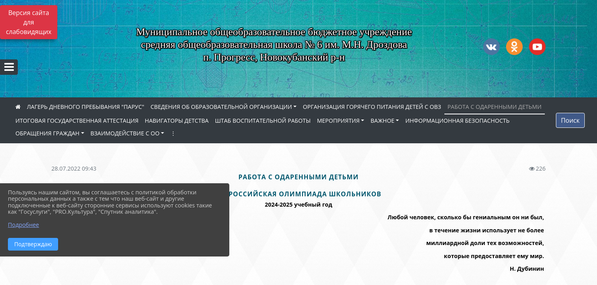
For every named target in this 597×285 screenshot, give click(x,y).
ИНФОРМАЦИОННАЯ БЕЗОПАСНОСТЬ (457, 120)
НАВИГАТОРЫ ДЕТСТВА (176, 120)
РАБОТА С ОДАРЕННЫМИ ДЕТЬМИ (495, 106)
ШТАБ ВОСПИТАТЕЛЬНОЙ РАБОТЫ (263, 120)
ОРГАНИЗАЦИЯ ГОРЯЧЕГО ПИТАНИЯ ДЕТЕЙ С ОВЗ (372, 106)
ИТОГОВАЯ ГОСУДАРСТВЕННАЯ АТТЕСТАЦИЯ (76, 120)
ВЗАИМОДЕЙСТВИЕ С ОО (125, 133)
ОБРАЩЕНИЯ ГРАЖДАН (47, 133)
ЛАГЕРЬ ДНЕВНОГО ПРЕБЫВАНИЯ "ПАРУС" (85, 106)
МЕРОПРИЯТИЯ (338, 120)
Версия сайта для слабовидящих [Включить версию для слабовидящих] (28, 22)
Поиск (570, 120)
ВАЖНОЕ (382, 120)
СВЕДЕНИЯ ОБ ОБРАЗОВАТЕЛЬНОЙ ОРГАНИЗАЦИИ (221, 106)
